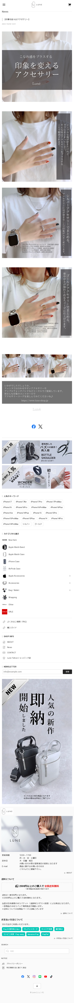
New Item (13, 540)
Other (11, 605)
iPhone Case (14, 561)
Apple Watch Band (17, 547)
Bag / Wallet (14, 590)
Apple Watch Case (16, 554)
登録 (67, 672)
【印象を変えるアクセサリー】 (17, 19)
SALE (11, 612)
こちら (22, 869)
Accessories (14, 583)
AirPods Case (14, 569)
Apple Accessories (17, 576)
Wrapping (13, 597)
